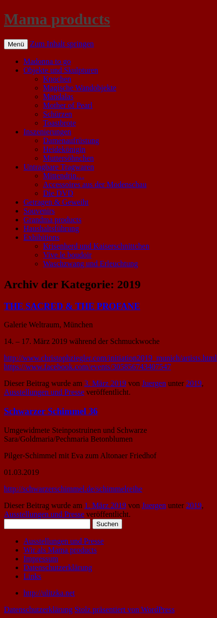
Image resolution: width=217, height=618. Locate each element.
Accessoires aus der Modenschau (95, 184)
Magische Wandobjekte (79, 88)
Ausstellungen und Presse (44, 392)
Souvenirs (39, 211)
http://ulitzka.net (49, 593)
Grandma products (52, 219)
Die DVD (58, 193)
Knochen (57, 79)
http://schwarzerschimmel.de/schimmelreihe (73, 489)
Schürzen (57, 114)
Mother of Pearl (67, 105)
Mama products (57, 19)
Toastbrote (59, 123)
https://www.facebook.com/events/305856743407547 (87, 366)
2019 (194, 383)
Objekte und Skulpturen (60, 70)
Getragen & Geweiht (55, 202)
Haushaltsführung (51, 228)
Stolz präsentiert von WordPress (124, 609)
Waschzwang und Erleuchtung (90, 263)
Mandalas (58, 96)
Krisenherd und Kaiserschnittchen (96, 246)
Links (32, 576)
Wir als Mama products (60, 550)
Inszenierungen (47, 132)
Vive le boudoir (67, 255)
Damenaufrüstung (71, 140)
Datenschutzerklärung (57, 567)
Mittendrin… (63, 175)
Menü (16, 44)
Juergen (154, 383)
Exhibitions (41, 237)
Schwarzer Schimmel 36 (51, 411)
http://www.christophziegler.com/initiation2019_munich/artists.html (110, 358)
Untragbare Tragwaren (58, 167)
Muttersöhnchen (68, 158)
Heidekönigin (64, 149)
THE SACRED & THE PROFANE (72, 306)
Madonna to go (47, 61)
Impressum (40, 558)
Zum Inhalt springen (62, 44)
